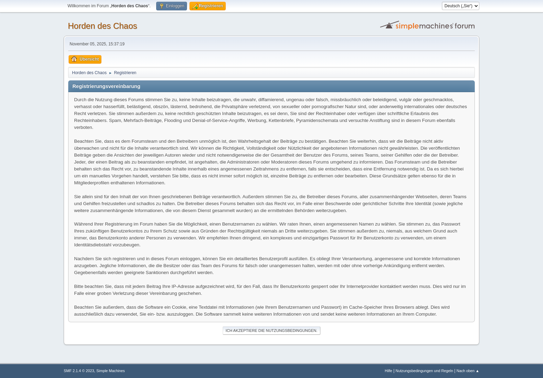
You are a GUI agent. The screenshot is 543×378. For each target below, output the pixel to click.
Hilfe (388, 371)
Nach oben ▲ (467, 371)
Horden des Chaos (102, 25)
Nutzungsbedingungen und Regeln (424, 371)
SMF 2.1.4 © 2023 (79, 371)
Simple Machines (110, 371)
